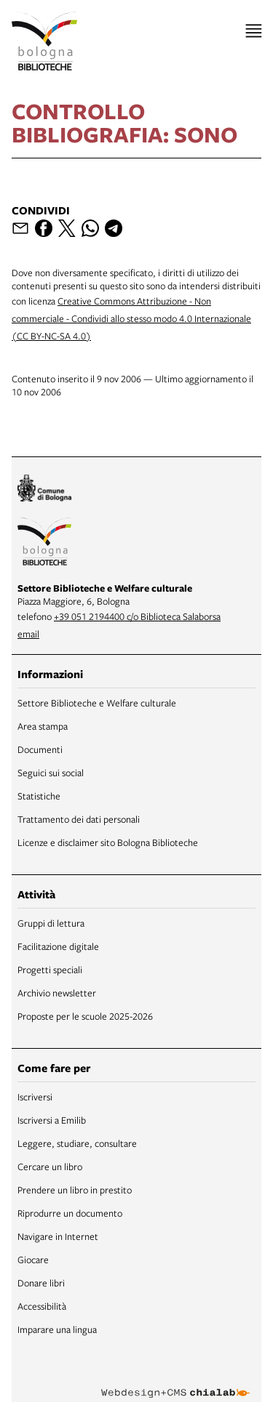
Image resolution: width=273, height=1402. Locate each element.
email (28, 633)
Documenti (40, 749)
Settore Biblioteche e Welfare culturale (96, 702)
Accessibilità (41, 1306)
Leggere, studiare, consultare (77, 1143)
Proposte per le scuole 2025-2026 (85, 1016)
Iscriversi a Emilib (51, 1120)
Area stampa (42, 726)
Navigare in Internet (57, 1236)
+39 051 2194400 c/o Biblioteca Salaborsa (137, 616)
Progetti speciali (49, 969)
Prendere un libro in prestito (74, 1189)
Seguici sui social (50, 772)
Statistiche (38, 795)
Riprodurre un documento (69, 1213)
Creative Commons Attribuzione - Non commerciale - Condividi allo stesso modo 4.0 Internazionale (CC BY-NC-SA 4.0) (131, 318)
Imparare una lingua (57, 1329)
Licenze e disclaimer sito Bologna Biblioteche (107, 842)
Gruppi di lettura (50, 923)
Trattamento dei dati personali (78, 819)
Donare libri (41, 1282)
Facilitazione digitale (58, 946)
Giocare (33, 1259)
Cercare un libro (49, 1166)
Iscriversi (34, 1096)
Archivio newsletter (56, 992)
